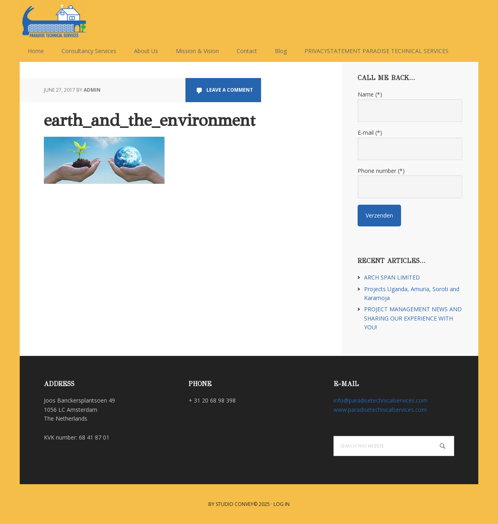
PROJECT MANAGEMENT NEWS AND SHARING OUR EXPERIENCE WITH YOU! (413, 318)
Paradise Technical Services (72, 20)
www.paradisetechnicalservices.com (380, 409)
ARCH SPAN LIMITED (392, 277)
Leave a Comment (229, 89)
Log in (282, 504)
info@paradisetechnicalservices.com (380, 400)
